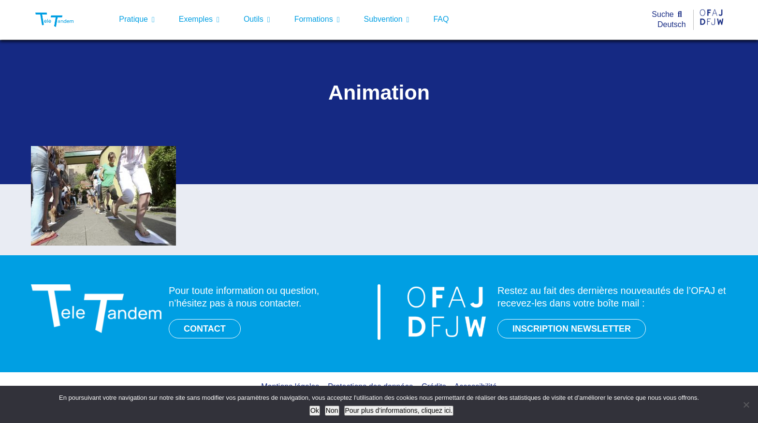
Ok (314, 410)
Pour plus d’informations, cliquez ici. (399, 410)
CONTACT (205, 329)
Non (332, 410)
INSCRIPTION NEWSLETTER (571, 329)
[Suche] (668, 15)
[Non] (746, 404)
